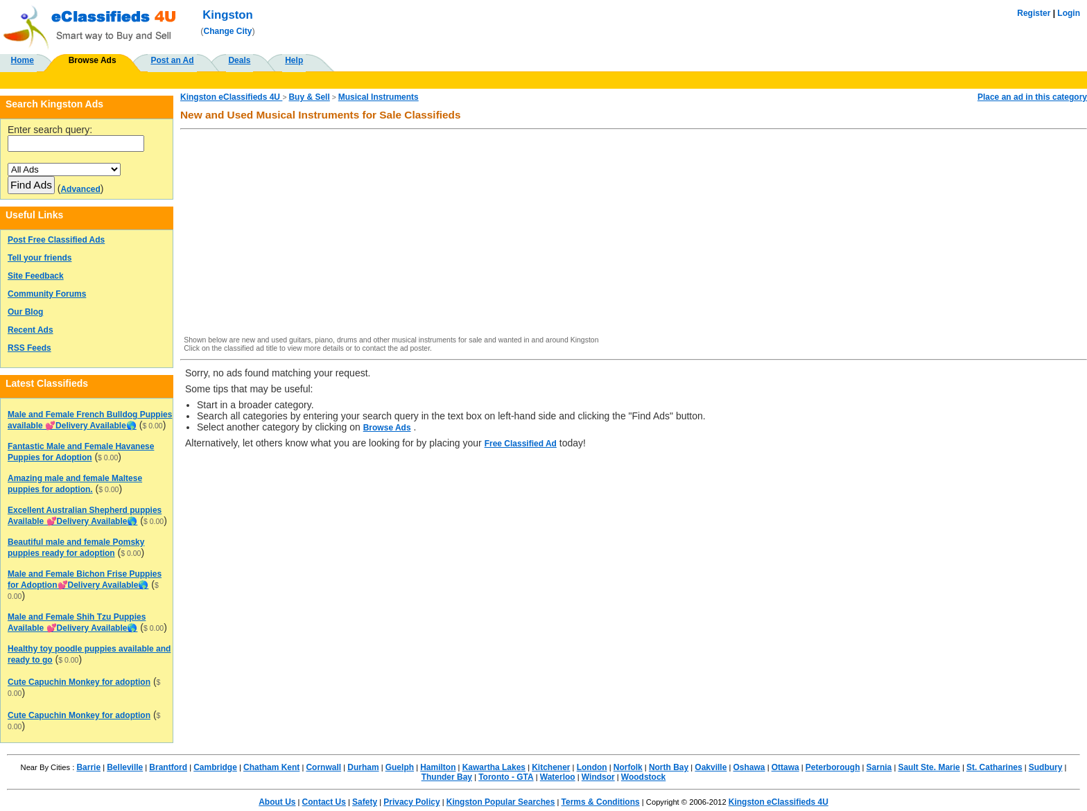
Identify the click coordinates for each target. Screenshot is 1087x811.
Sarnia (879, 767)
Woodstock (643, 777)
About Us (277, 802)
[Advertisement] (601, 234)
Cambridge (215, 767)
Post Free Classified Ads (56, 240)
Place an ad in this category (1032, 97)
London (592, 767)
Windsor (598, 777)
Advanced (80, 189)
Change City (228, 31)
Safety (364, 802)
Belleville (125, 767)
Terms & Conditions (601, 802)
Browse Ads (92, 60)
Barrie (88, 767)
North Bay (668, 767)
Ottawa (785, 767)
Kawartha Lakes (493, 767)
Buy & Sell (308, 97)
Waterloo (557, 777)
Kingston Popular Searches (500, 802)
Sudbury (1046, 767)
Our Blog (25, 312)
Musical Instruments (378, 97)
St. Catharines (994, 767)
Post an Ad (171, 60)
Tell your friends (39, 258)
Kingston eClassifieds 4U (231, 97)
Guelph (399, 767)
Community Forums (47, 294)
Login (1068, 13)
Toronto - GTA (506, 777)
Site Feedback (36, 276)
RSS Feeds (29, 348)
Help (294, 60)
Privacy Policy (411, 802)
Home (22, 60)
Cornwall (323, 767)
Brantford (168, 767)
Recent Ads (30, 330)
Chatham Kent (271, 767)
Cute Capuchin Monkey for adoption (79, 682)
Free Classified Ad (521, 443)
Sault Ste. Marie (928, 767)
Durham (363, 767)
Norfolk (628, 767)
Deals (239, 60)
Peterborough (833, 767)
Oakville (711, 767)
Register (1033, 13)
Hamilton (437, 767)
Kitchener (551, 767)
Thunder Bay (446, 777)
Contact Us (324, 802)
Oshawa (749, 767)
